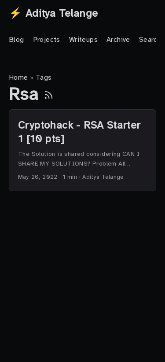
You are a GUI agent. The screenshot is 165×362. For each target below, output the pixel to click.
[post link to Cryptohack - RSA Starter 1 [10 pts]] (82, 150)
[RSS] (49, 94)
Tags (44, 77)
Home (18, 77)
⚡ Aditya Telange (53, 13)
